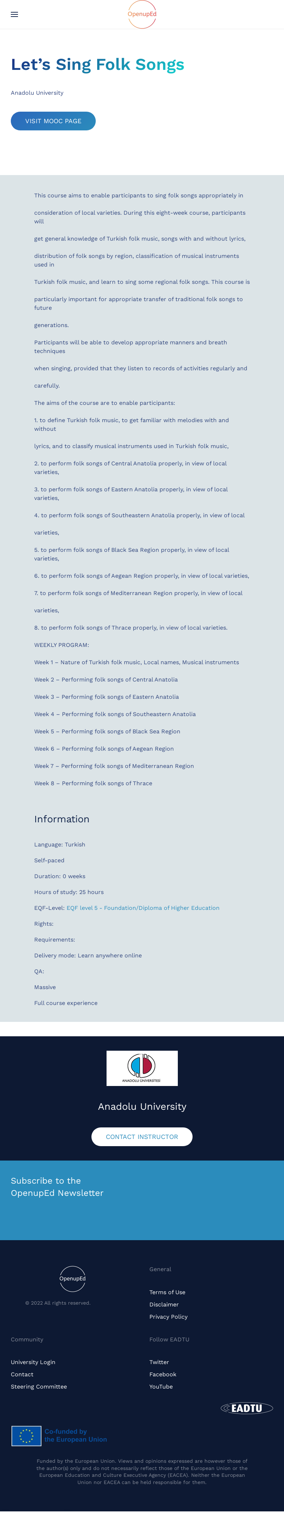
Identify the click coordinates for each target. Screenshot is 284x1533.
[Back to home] (142, 14)
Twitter (159, 1362)
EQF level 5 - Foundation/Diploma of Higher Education (143, 907)
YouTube (161, 1386)
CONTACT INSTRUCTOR (142, 1136)
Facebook (162, 1374)
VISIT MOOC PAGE (53, 121)
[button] (14, 14)
